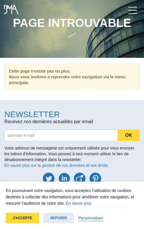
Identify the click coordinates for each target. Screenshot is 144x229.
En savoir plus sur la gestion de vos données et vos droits (56, 165)
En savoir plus (78, 203)
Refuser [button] (58, 218)
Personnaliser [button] (90, 218)
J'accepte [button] (22, 218)
